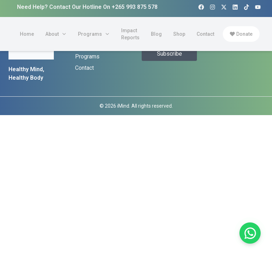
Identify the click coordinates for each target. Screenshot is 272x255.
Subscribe (169, 53)
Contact (84, 67)
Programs (87, 56)
